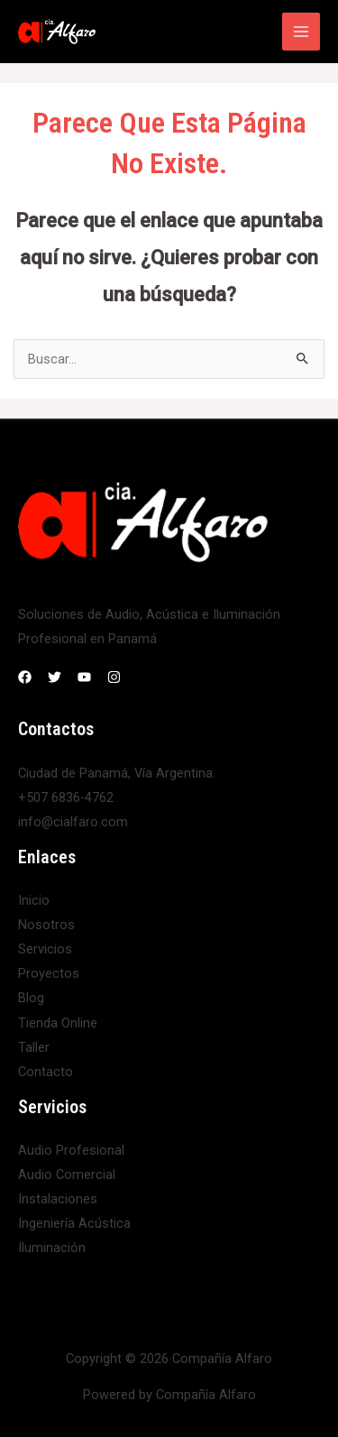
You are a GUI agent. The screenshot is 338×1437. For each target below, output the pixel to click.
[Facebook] (25, 677)
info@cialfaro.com (73, 822)
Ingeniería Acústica (74, 1223)
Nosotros (46, 925)
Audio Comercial (66, 1174)
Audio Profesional (71, 1150)
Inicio (34, 900)
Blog (31, 998)
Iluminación (52, 1247)
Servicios (45, 949)
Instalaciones (57, 1199)
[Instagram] (114, 677)
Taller (34, 1047)
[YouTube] (84, 677)
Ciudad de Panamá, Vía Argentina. (116, 773)
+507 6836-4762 (66, 797)
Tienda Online (57, 1023)
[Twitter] (54, 677)
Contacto (45, 1072)
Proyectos (48, 973)
